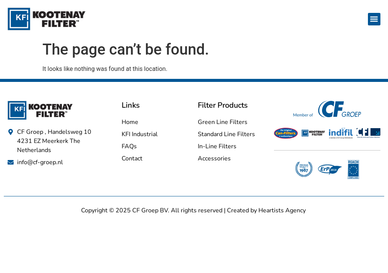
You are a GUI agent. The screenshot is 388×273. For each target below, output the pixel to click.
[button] (374, 19)
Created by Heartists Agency (267, 210)
